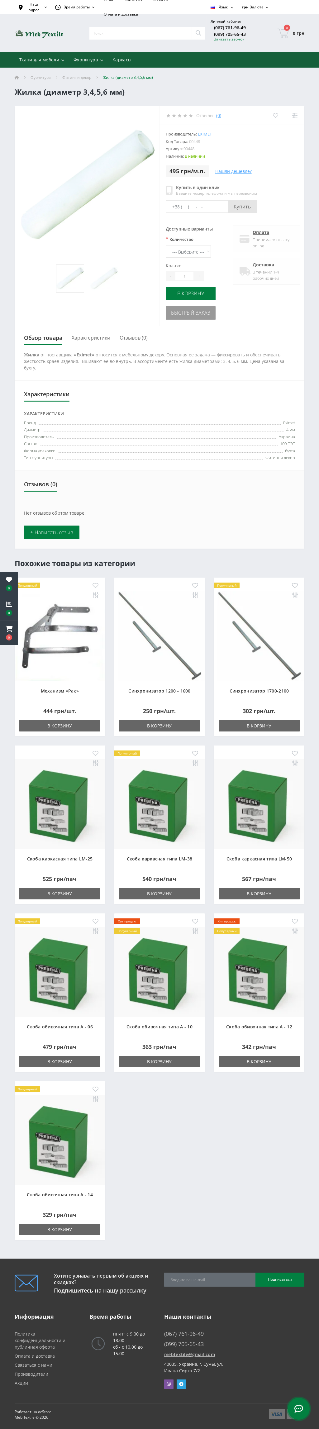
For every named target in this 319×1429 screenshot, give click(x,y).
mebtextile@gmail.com (189, 1352)
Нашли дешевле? (233, 171)
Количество (179, 239)
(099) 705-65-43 (230, 34)
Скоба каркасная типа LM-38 (160, 857)
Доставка (261, 265)
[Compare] (294, 115)
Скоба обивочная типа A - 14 (60, 1192)
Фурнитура (41, 77)
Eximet (205, 134)
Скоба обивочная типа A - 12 (259, 1024)
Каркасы (121, 60)
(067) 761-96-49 (230, 28)
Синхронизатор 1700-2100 (259, 689)
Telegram (181, 1382)
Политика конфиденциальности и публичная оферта (40, 1338)
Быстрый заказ (190, 311)
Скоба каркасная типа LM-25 (60, 857)
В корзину (190, 293)
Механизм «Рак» (60, 689)
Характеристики (91, 335)
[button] (9, 633)
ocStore (44, 1409)
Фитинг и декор (76, 77)
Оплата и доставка (121, 14)
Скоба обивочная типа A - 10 (159, 1024)
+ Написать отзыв (51, 530)
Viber (169, 1382)
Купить (242, 206)
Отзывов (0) (134, 335)
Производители (31, 1372)
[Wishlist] (275, 115)
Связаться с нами (33, 1363)
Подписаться (280, 1277)
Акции (21, 1381)
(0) (218, 115)
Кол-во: (173, 266)
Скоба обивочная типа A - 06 (60, 1024)
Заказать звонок (229, 39)
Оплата (258, 232)
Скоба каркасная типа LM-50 (259, 857)
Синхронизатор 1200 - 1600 (159, 689)
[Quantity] (184, 276)
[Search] (198, 33)
